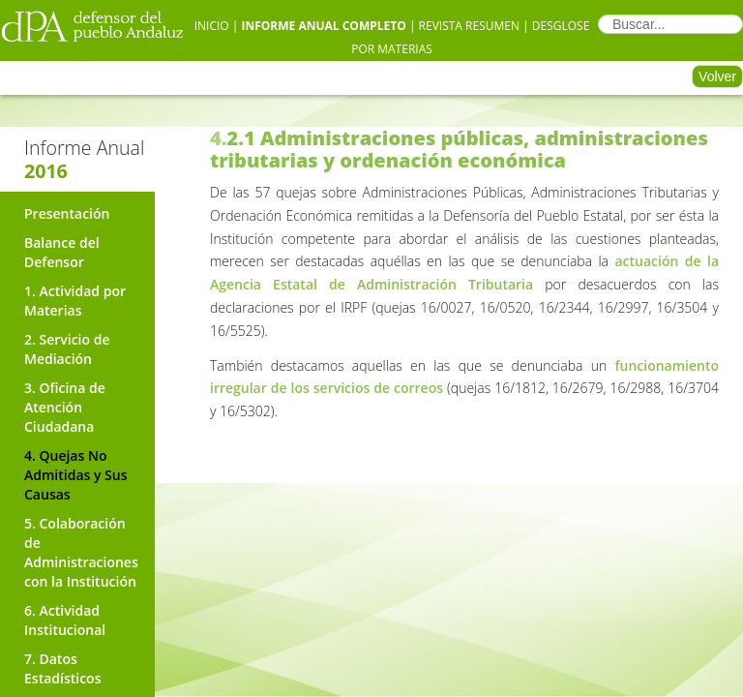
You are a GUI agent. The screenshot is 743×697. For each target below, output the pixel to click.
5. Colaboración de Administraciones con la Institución (81, 552)
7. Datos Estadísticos (62, 668)
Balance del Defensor (62, 252)
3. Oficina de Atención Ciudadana (64, 407)
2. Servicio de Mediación (66, 349)
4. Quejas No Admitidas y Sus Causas (76, 474)
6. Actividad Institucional (64, 620)
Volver (717, 76)
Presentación (66, 213)
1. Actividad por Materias (75, 300)
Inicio (211, 25)
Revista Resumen (469, 25)
